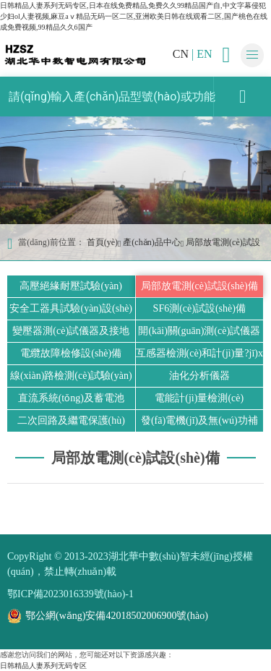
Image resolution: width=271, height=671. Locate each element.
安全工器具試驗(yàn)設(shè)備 (70, 311)
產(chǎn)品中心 (151, 242)
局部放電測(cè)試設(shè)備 (199, 286)
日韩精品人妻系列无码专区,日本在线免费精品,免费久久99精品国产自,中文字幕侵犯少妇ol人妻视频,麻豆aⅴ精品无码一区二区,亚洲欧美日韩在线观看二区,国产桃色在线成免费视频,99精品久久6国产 (133, 16)
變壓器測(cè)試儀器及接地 (70, 330)
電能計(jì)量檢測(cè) (199, 398)
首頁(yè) (102, 242)
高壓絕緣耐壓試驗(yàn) (71, 286)
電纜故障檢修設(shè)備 (70, 353)
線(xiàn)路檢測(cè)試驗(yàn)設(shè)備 (71, 378)
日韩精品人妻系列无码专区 (43, 666)
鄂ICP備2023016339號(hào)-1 (70, 594)
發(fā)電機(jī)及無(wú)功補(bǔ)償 (199, 423)
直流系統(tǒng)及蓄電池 (71, 398)
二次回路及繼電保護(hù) (71, 420)
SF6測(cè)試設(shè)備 (199, 308)
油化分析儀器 (199, 375)
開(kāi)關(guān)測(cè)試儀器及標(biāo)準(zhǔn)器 (199, 333)
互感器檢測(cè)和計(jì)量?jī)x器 (200, 356)
